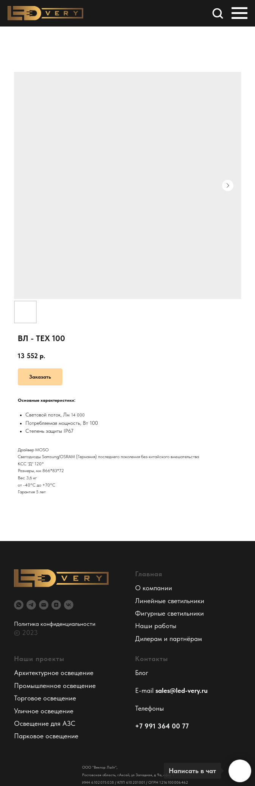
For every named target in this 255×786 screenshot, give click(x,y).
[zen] (56, 605)
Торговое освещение (45, 698)
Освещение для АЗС (44, 723)
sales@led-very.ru (181, 690)
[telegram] (31, 605)
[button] (217, 13)
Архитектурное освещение (53, 673)
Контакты (151, 659)
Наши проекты (39, 659)
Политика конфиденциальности (54, 623)
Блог (141, 673)
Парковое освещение (46, 736)
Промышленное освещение (55, 685)
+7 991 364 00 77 (162, 726)
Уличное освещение (43, 711)
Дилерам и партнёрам (168, 639)
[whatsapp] (18, 605)
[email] (43, 605)
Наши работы (155, 626)
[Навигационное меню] (239, 13)
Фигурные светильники (169, 613)
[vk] (68, 605)
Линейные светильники (169, 601)
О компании (153, 588)
